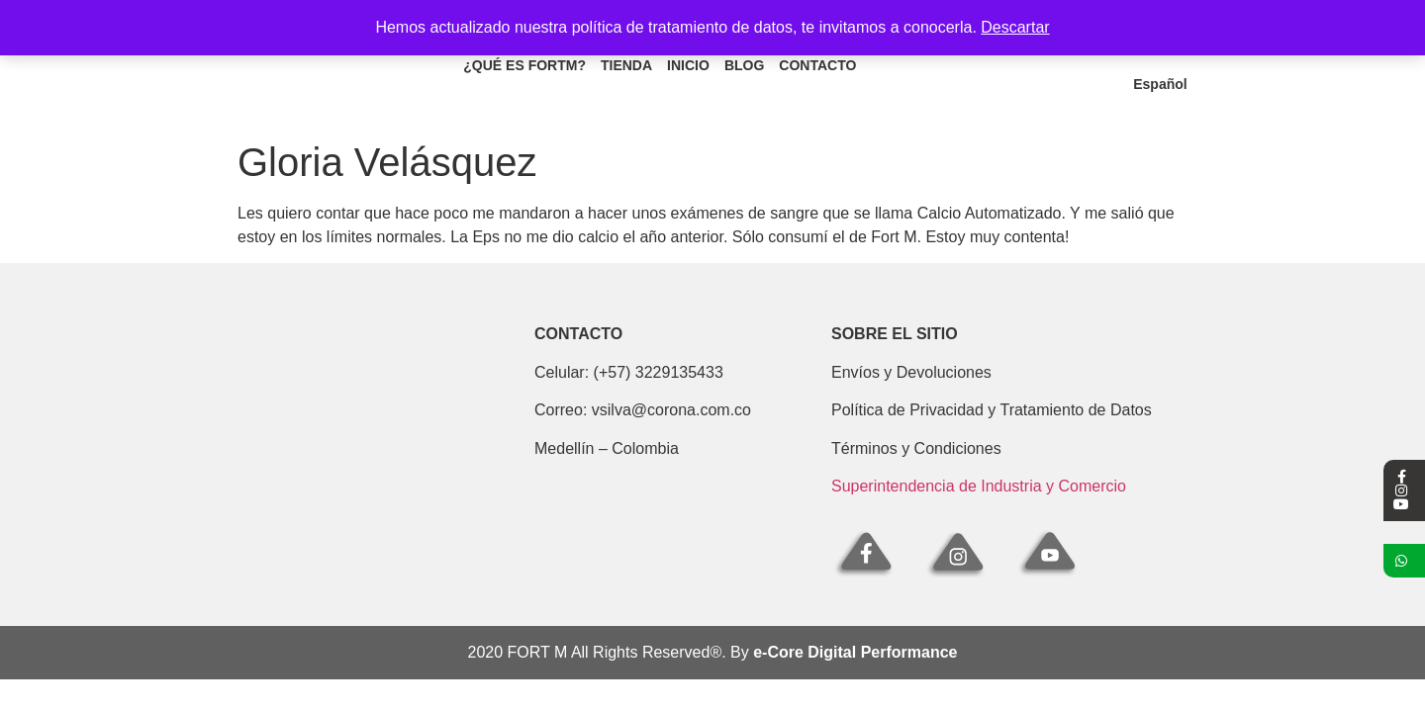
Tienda (626, 67)
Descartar (1015, 27)
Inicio (688, 67)
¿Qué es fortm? (524, 67)
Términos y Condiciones (916, 448)
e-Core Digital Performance (855, 652)
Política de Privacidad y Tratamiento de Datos (991, 409)
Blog (744, 67)
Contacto (817, 67)
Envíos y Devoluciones (911, 372)
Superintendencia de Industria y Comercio (978, 486)
